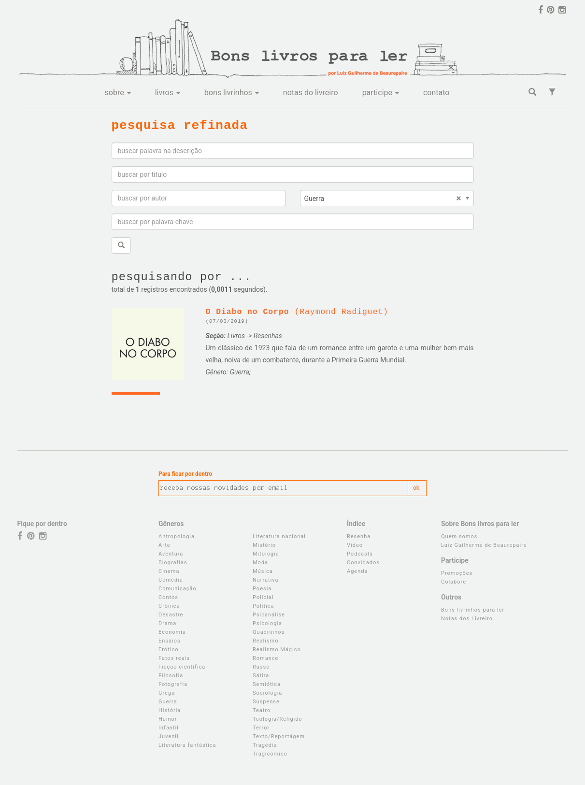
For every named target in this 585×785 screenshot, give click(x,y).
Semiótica (267, 684)
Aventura (170, 554)
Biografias (172, 562)
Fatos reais (174, 658)
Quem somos (459, 536)
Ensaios (169, 641)
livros (167, 92)
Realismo (266, 641)
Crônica (169, 606)
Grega (166, 693)
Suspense (266, 702)
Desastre (170, 615)
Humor (167, 719)
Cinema (168, 571)
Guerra (167, 702)
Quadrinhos (269, 632)
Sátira (261, 675)
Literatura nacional (279, 536)
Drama (167, 623)
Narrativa (266, 580)
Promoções (456, 573)
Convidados (363, 562)
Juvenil (168, 736)
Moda (260, 562)
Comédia (170, 580)
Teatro (262, 710)
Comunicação (177, 588)
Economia (172, 632)
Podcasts (360, 554)
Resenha (359, 536)
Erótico (168, 649)
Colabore (453, 582)
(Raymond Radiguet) (297, 311)
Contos (168, 597)
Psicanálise (269, 615)
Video (355, 545)
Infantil (168, 728)
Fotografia (172, 684)
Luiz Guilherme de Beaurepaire (484, 545)
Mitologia (266, 554)
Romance (265, 658)
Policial (263, 597)
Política (263, 606)
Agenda (357, 571)
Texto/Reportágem (279, 736)
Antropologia (176, 536)
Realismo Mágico (277, 649)
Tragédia (265, 745)
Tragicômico (270, 754)
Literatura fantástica (187, 745)
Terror (261, 728)
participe (380, 92)
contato (436, 92)
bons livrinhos (231, 92)
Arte (164, 545)
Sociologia (267, 693)
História (169, 710)
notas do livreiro (310, 92)
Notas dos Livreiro (467, 618)
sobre (118, 92)
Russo (261, 667)
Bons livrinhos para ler (472, 610)
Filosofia (170, 675)
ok (416, 488)
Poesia (262, 588)
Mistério (264, 545)
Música (263, 571)
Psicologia (267, 623)
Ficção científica (181, 667)
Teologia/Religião (277, 719)
